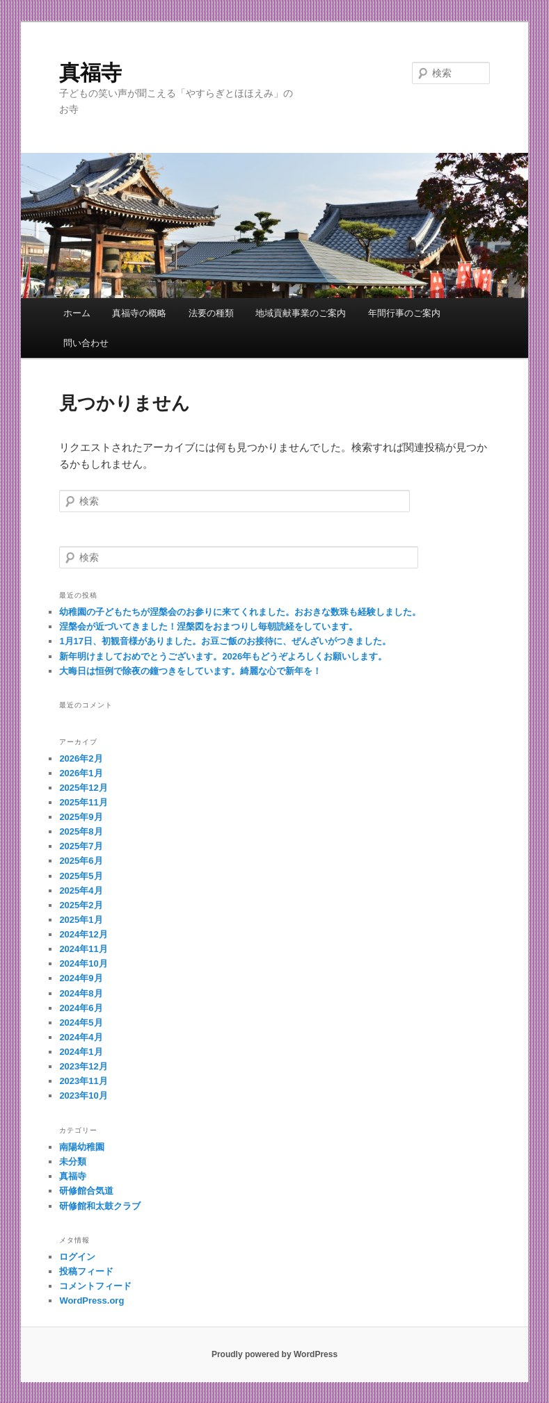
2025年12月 (83, 787)
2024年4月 (80, 1037)
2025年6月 (80, 860)
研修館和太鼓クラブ (100, 1206)
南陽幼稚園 (81, 1147)
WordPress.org (91, 1300)
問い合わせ (86, 343)
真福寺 (90, 72)
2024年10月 (83, 963)
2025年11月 (83, 802)
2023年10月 (83, 1095)
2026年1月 (80, 773)
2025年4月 (80, 890)
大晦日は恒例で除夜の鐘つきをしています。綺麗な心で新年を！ (190, 671)
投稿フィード (86, 1271)
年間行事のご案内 (404, 313)
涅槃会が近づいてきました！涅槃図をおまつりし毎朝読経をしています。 (208, 626)
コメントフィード (95, 1286)
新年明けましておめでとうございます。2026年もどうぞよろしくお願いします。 (223, 656)
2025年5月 (80, 876)
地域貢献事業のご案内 (300, 313)
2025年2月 (80, 905)
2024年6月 (80, 1008)
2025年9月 (80, 817)
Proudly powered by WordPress (274, 1354)
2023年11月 (83, 1081)
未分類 (72, 1161)
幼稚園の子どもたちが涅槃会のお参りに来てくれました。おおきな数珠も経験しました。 (240, 612)
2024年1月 (80, 1052)
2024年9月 (80, 978)
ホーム (76, 313)
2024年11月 (83, 949)
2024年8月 (80, 993)
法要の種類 (211, 313)
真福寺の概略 (139, 313)
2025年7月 (80, 846)
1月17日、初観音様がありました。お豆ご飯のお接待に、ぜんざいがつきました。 (225, 641)
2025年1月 (80, 919)
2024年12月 (83, 934)
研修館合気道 (86, 1190)
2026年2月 (80, 758)
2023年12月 (83, 1066)
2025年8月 (80, 831)
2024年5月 (80, 1022)
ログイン (77, 1257)
